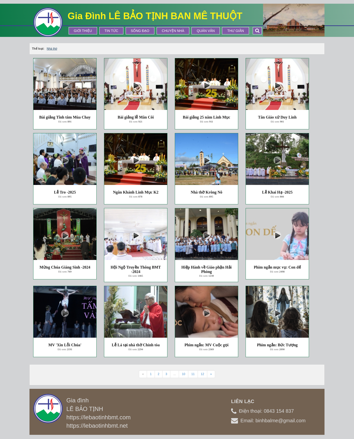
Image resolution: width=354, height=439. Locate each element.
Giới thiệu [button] (83, 31)
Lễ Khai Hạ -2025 (277, 192)
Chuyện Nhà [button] (173, 31)
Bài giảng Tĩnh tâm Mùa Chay (64, 117)
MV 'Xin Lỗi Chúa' (65, 345)
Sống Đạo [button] (140, 31)
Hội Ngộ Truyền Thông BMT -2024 (136, 269)
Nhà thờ (52, 48)
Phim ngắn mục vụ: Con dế (277, 267)
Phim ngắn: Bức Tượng (277, 345)
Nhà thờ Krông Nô (206, 192)
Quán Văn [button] (206, 31)
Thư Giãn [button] (235, 31)
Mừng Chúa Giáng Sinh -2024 (65, 267)
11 (192, 374)
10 (183, 374)
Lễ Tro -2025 (65, 192)
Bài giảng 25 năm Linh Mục (206, 117)
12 (202, 374)
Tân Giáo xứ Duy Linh (277, 117)
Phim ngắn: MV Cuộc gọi (207, 345)
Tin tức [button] (111, 31)
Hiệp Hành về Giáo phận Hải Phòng (206, 269)
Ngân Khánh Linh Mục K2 (135, 192)
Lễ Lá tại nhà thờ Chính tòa (136, 345)
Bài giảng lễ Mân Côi (136, 117)
